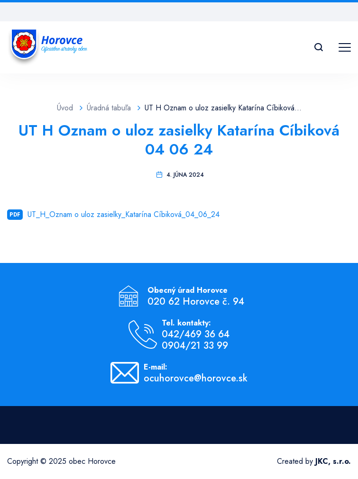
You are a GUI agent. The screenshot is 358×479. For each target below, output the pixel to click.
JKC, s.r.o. (333, 461)
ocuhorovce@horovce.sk (196, 378)
